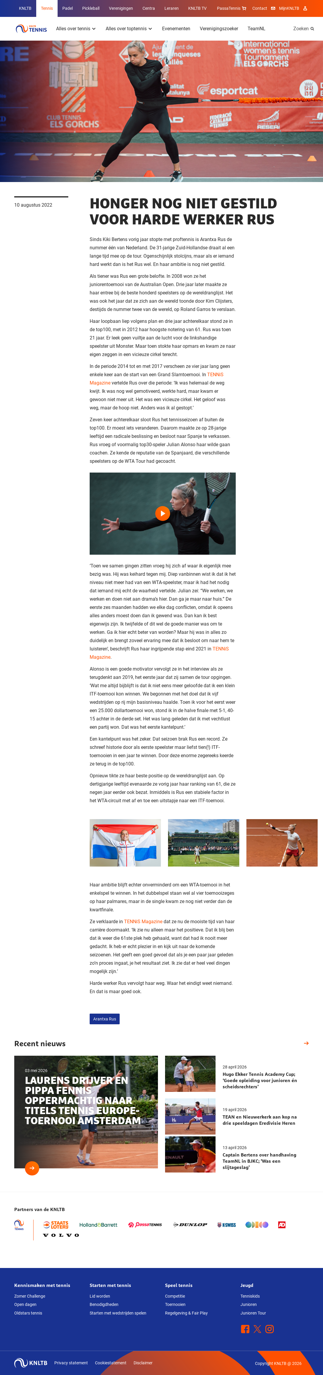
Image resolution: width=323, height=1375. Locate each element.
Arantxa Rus (104, 1019)
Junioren (248, 1304)
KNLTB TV (197, 8)
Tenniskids (250, 1296)
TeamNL (256, 28)
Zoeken (301, 28)
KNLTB (25, 8)
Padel (67, 8)
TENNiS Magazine (143, 921)
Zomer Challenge (29, 1296)
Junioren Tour (253, 1313)
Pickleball (90, 8)
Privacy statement (71, 1362)
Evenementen (176, 28)
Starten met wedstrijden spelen (118, 1313)
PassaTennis (232, 8)
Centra (148, 8)
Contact (259, 8)
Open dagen (25, 1304)
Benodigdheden (104, 1304)
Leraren (171, 8)
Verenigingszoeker (219, 28)
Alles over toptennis (126, 28)
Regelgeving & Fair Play (186, 1313)
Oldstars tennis (28, 1313)
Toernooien (175, 1304)
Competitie (175, 1296)
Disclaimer (143, 1362)
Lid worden (100, 1296)
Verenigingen (121, 8)
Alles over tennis (73, 28)
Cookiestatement (110, 1362)
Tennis (47, 8)
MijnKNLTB (289, 8)
